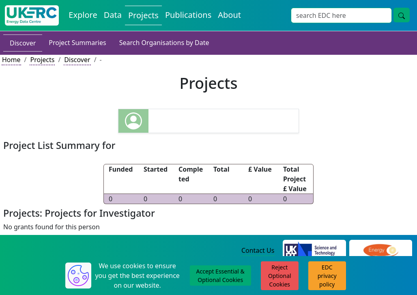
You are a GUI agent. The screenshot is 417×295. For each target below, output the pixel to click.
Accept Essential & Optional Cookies (220, 275)
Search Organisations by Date (164, 42)
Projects (42, 59)
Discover (23, 43)
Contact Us (257, 250)
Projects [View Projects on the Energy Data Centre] (143, 15)
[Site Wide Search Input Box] (341, 15)
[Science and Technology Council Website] (314, 251)
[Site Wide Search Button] (401, 15)
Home (11, 59)
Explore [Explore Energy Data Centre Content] (83, 14)
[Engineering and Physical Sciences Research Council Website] (380, 251)
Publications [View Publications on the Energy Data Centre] (188, 14)
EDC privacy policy (327, 275)
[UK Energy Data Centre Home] (32, 15)
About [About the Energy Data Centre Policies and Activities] (229, 14)
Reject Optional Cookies (279, 275)
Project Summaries (77, 42)
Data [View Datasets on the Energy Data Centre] (113, 14)
